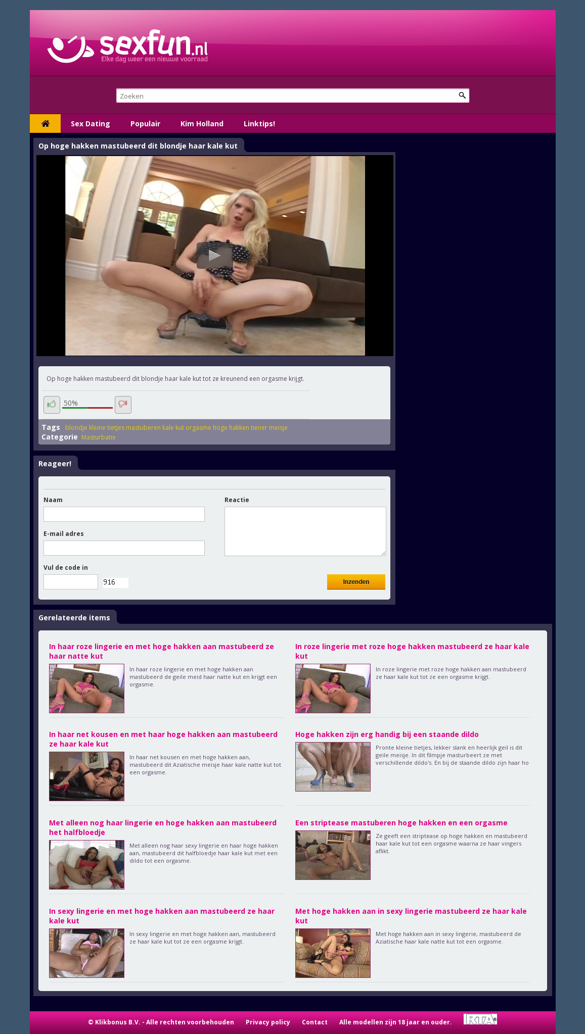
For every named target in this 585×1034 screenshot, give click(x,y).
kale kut (173, 427)
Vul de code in (65, 567)
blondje (76, 427)
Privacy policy (268, 1022)
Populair (145, 123)
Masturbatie (98, 437)
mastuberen (143, 427)
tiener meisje (269, 427)
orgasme (198, 427)
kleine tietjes (106, 427)
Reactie (236, 500)
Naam (53, 500)
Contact (315, 1022)
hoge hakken (231, 427)
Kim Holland (202, 123)
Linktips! (259, 123)
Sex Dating (90, 123)
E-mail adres (63, 533)
